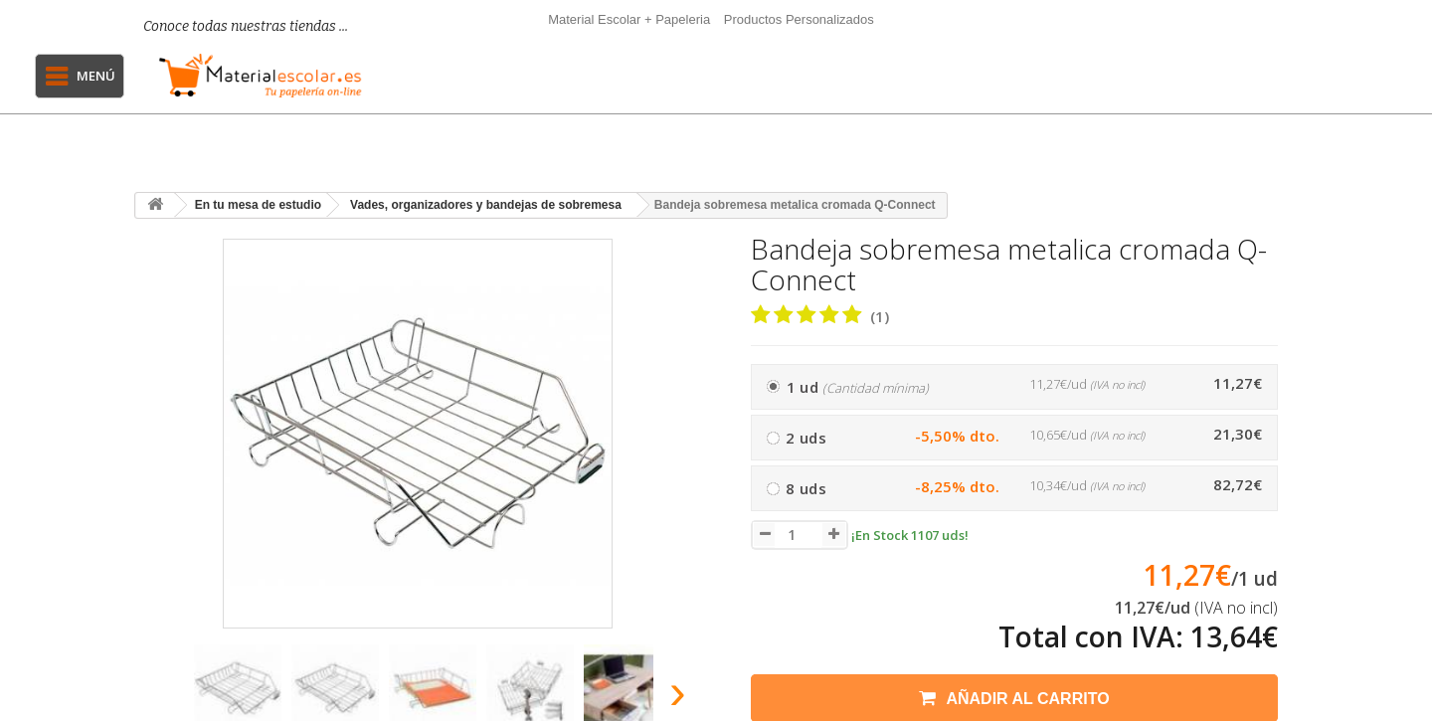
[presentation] (157, 697)
